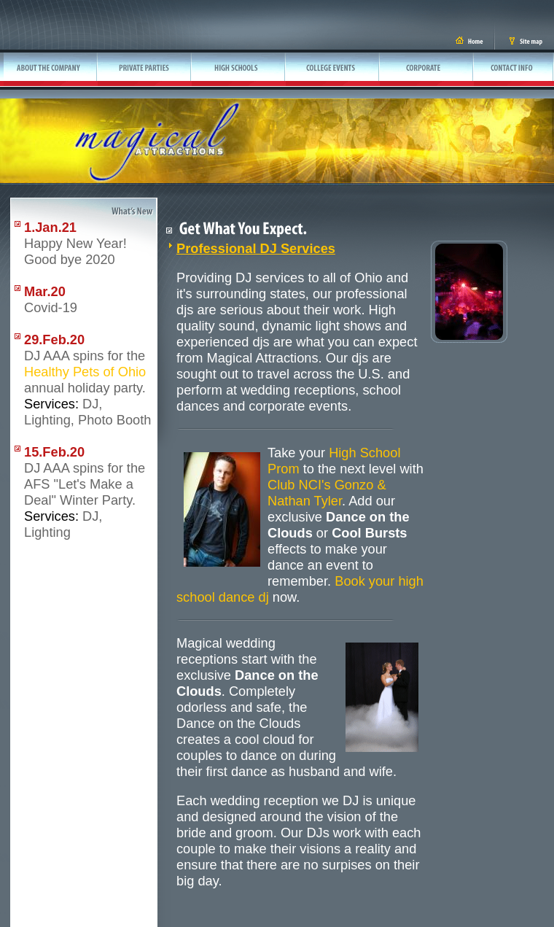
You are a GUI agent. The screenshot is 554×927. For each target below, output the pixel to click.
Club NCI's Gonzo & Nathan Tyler (327, 492)
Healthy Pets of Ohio (85, 371)
